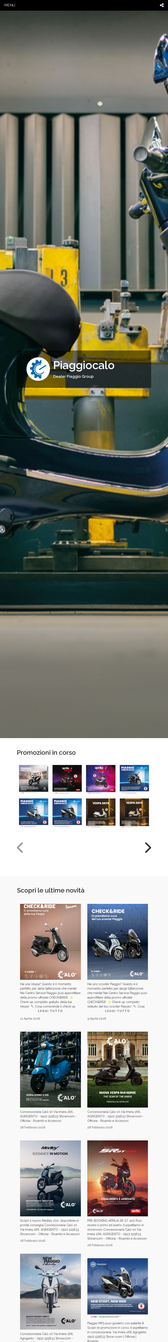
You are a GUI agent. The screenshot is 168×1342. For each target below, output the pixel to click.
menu (9, 5)
